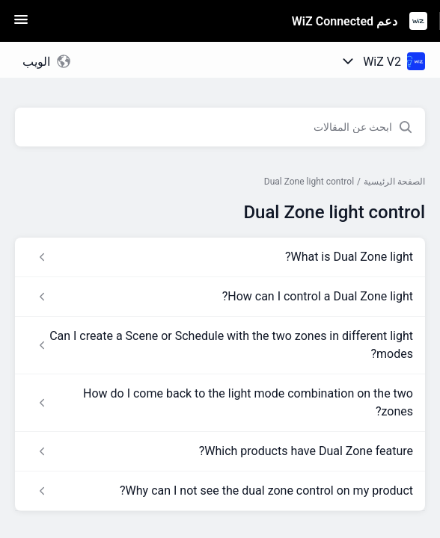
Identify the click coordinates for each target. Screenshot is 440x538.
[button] (21, 24)
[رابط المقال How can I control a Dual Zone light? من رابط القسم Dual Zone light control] (220, 297)
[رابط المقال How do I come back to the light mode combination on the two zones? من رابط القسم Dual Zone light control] (220, 403)
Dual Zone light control (309, 181)
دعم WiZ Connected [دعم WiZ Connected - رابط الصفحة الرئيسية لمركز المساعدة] (344, 21)
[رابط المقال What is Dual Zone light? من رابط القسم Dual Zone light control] (220, 257)
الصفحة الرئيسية (394, 181)
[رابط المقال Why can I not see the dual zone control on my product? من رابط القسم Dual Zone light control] (220, 491)
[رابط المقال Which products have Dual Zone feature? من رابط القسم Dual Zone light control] (220, 451)
